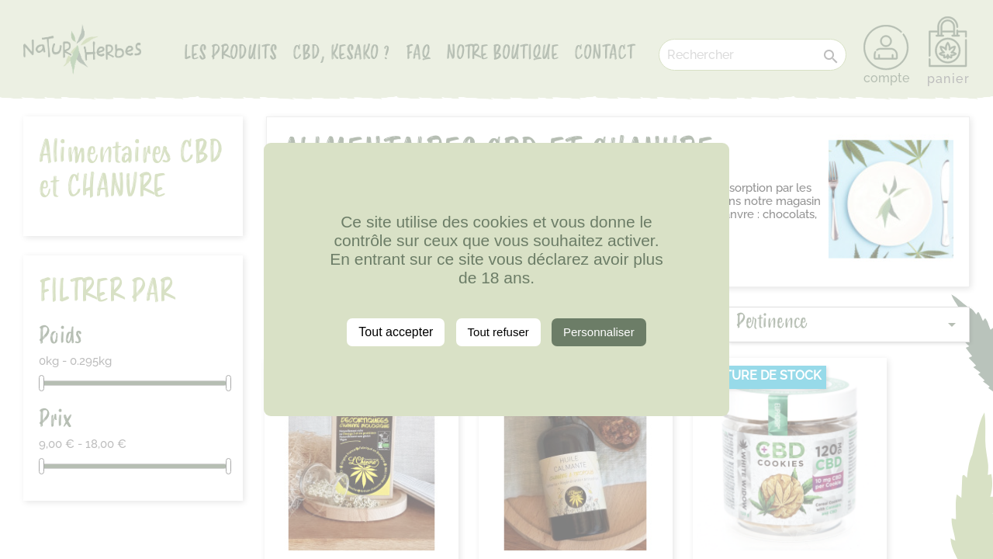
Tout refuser (498, 332)
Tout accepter (395, 332)
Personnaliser (599, 332)
